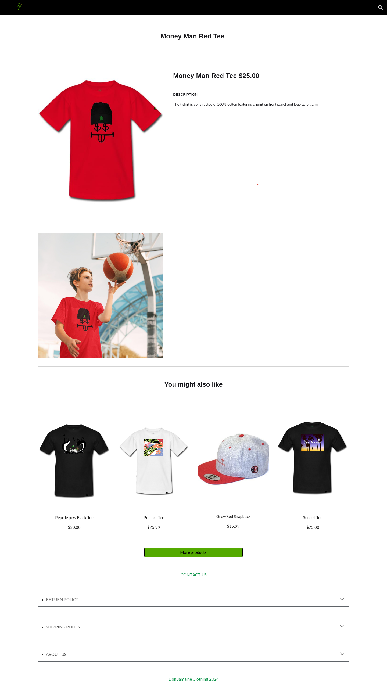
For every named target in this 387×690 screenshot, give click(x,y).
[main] (193, 33)
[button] (380, 7)
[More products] (193, 552)
